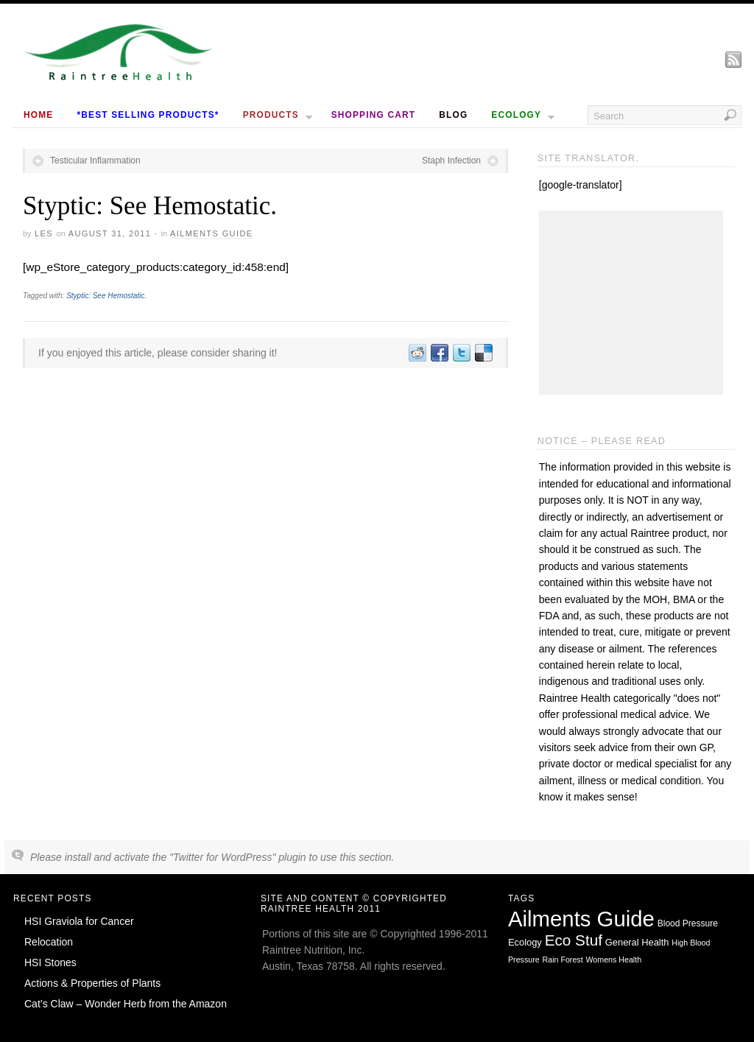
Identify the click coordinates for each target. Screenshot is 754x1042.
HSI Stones (50, 962)
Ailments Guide (211, 233)
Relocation (48, 942)
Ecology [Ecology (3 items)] (525, 942)
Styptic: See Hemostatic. (106, 296)
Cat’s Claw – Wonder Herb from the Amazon (125, 1004)
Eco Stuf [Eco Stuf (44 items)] (573, 940)
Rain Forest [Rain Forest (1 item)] (563, 959)
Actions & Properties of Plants (92, 983)
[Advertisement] (631, 303)
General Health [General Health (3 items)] (637, 942)
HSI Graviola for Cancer (79, 921)
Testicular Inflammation (95, 160)
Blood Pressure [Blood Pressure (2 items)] (688, 923)
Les (44, 233)
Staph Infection (451, 160)
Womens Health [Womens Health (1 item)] (614, 959)
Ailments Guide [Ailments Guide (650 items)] (581, 919)
